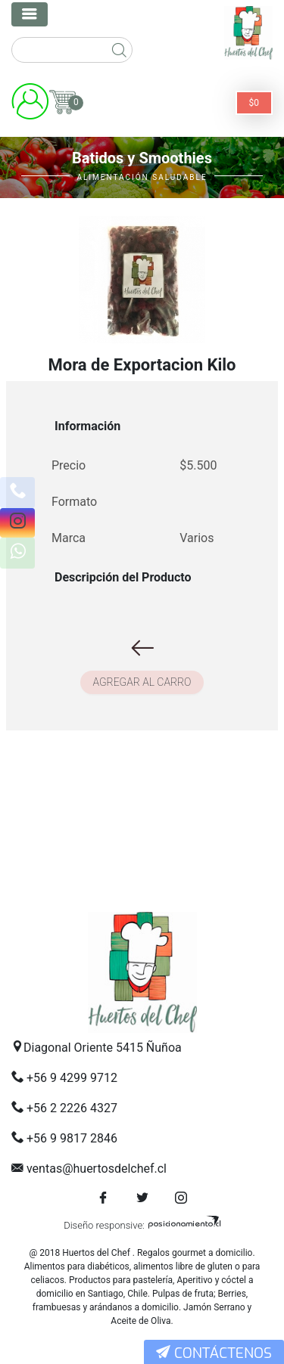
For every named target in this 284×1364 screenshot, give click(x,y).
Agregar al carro (142, 682)
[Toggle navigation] (29, 14)
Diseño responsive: (104, 1225)
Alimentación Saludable (141, 177)
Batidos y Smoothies (142, 158)
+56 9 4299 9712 (72, 1078)
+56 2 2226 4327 (72, 1108)
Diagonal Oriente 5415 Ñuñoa (102, 1047)
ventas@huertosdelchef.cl (97, 1168)
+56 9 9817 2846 (72, 1138)
